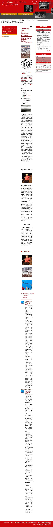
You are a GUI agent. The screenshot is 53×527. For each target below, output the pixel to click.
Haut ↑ (49, 524)
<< (37, 57)
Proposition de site (41, 3)
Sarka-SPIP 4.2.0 (43, 524)
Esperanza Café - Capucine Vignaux (14, 22)
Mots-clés (42, 1)
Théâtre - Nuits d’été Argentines (43, 32)
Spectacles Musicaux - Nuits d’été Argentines (43, 44)
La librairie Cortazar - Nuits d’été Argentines (43, 38)
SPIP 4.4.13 (35, 524)
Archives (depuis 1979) (7, 31)
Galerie (38, 1)
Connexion (48, 3)
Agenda (34, 1)
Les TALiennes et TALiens (9, 14)
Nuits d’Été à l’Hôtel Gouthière (9, 20)
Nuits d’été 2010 (40, 31)
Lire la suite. (23, 245)
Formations (4, 33)
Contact (34, 3)
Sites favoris (48, 1)
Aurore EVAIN (27, 304)
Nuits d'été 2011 (25, 14)
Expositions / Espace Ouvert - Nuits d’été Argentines (43, 36)
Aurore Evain (49, 523)
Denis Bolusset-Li (42, 522)
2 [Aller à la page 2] (49, 50)
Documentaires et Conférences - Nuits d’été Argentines (43, 40)
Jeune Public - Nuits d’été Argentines (42, 49)
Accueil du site (5, 20)
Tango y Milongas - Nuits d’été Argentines (43, 42)
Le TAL (4, 26)
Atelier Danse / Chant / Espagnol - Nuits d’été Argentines (43, 46)
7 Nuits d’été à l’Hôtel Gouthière (26, 79)
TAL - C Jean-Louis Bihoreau (14, 2)
